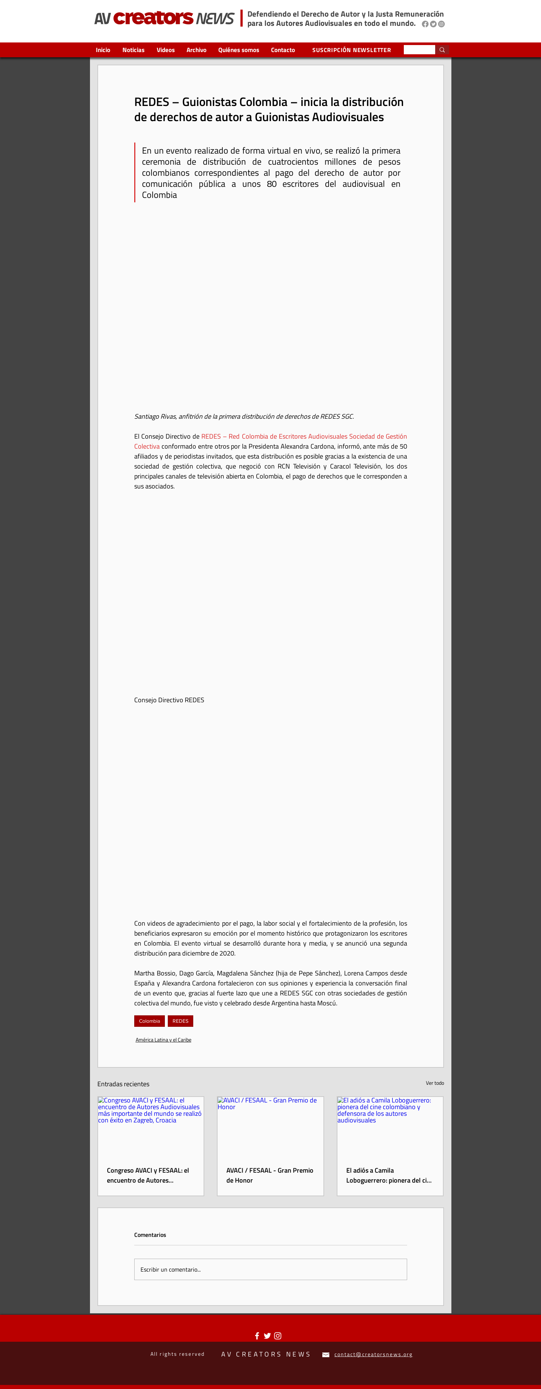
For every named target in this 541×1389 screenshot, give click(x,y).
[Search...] (414, 50)
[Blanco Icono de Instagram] (277, 1336)
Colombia (149, 1021)
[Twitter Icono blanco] (267, 1336)
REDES (180, 1021)
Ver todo (435, 1083)
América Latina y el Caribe (163, 1039)
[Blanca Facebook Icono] (257, 1336)
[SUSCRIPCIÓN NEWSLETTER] (352, 49)
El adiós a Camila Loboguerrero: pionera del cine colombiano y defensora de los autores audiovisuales (390, 1175)
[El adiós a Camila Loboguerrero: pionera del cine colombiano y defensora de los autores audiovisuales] (390, 1126)
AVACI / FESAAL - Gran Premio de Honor (269, 1175)
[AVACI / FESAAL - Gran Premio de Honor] (270, 1126)
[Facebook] (425, 24)
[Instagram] (441, 24)
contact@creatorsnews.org (373, 1354)
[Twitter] (433, 24)
